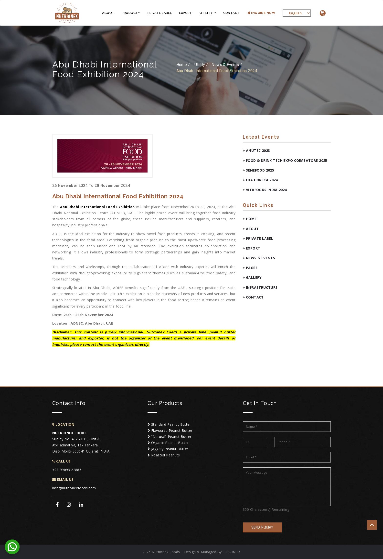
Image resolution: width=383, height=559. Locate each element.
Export (185, 13)
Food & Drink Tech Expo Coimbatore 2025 (285, 160)
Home (250, 218)
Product (131, 13)
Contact (231, 13)
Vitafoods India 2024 (265, 189)
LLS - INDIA (233, 552)
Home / (183, 64)
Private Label (160, 13)
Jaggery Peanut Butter (168, 448)
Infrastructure (260, 287)
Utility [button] (208, 13)
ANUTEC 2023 (256, 150)
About (108, 13)
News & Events (259, 258)
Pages (250, 267)
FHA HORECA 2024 (260, 180)
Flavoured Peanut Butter (170, 430)
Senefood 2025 (258, 170)
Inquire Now (261, 13)
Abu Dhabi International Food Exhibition (97, 206)
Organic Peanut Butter (168, 442)
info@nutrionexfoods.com (74, 488)
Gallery (252, 277)
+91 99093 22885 (66, 469)
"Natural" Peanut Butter (170, 436)
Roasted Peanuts (164, 455)
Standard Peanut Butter (169, 424)
